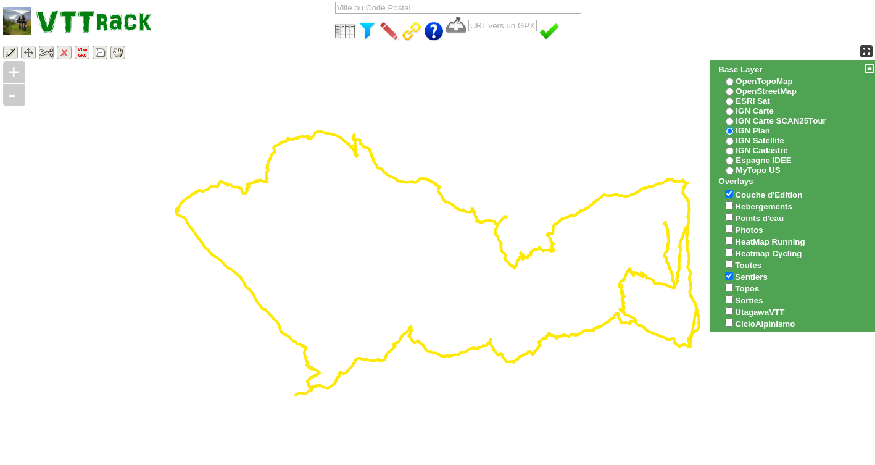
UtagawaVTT (759, 312)
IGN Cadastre (761, 150)
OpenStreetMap (766, 91)
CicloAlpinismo (765, 324)
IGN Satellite (760, 140)
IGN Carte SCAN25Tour (781, 120)
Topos (747, 288)
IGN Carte (754, 110)
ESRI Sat (753, 101)
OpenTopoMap (764, 81)
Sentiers (751, 277)
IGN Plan (753, 130)
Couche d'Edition (768, 194)
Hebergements (763, 206)
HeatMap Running (770, 241)
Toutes (748, 265)
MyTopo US (758, 170)
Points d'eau (759, 218)
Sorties (749, 300)
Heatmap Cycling (768, 253)
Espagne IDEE (763, 160)
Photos (749, 230)
